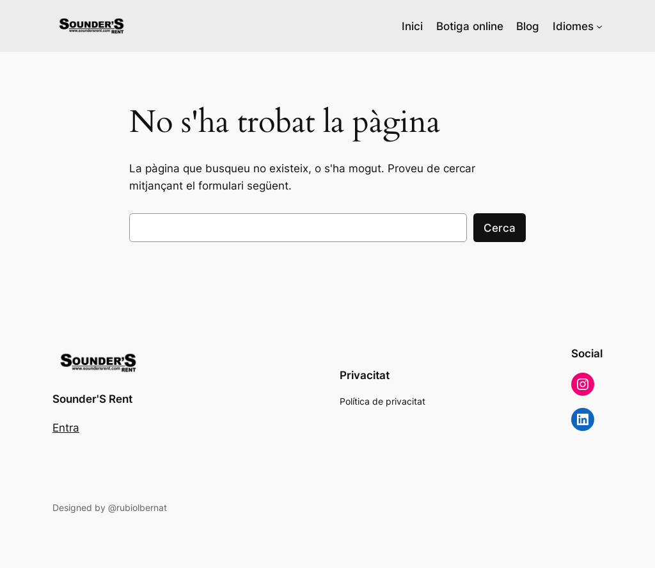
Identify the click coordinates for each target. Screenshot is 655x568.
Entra (65, 427)
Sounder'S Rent (92, 399)
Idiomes (573, 26)
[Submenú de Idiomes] (599, 26)
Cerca (500, 228)
